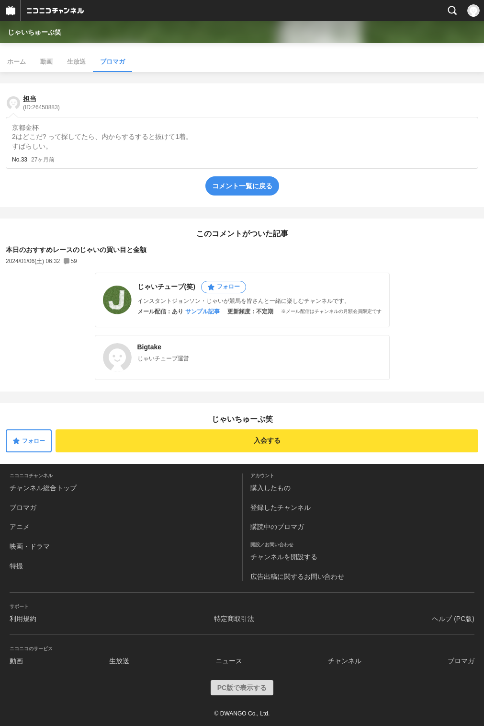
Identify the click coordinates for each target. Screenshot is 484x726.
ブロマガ (112, 61)
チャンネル (344, 661)
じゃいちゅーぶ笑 (34, 32)
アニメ (20, 526)
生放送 (76, 61)
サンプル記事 (202, 311)
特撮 (16, 566)
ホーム (16, 61)
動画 (46, 61)
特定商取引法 (234, 618)
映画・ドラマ (30, 546)
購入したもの (270, 488)
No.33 (19, 159)
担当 (41, 103)
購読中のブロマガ (277, 526)
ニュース (228, 661)
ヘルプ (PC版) (453, 618)
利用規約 (23, 618)
